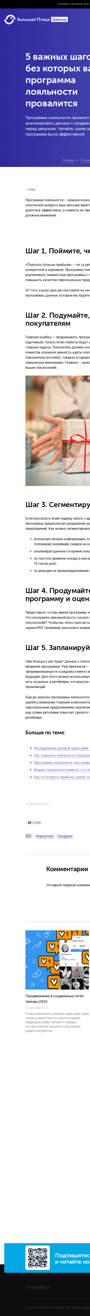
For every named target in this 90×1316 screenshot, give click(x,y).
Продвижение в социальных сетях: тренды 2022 (54, 999)
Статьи (85, 160)
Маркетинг (45, 836)
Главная (68, 160)
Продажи (65, 836)
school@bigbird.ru (37, 1287)
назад (30, 189)
